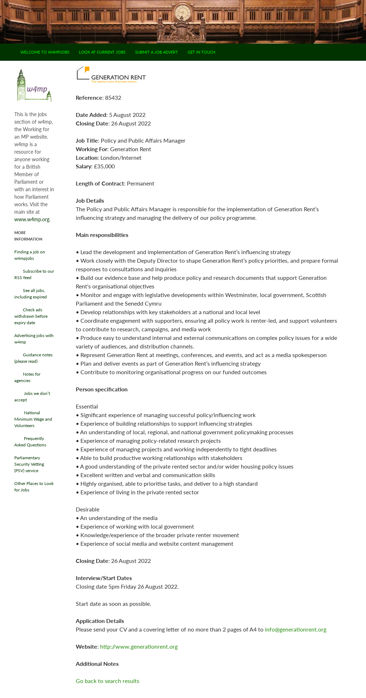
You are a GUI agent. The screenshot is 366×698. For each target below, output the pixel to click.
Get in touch (201, 52)
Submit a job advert (156, 52)
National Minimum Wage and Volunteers (33, 419)
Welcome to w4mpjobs (44, 52)
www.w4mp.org (31, 219)
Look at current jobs (102, 52)
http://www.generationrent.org (139, 646)
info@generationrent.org (295, 629)
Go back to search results (107, 680)
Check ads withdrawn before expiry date (31, 316)
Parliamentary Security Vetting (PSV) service (29, 464)
